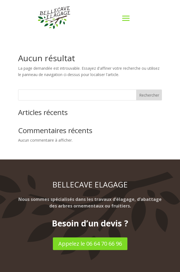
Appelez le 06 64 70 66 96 (90, 243)
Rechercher (149, 95)
